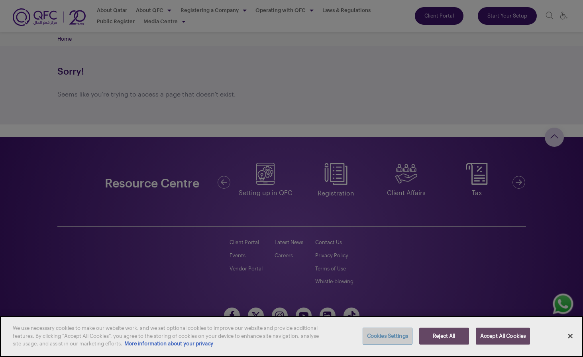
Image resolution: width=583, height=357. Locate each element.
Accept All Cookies (503, 336)
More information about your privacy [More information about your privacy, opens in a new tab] (168, 343)
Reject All (444, 336)
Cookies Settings (387, 336)
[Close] (570, 336)
